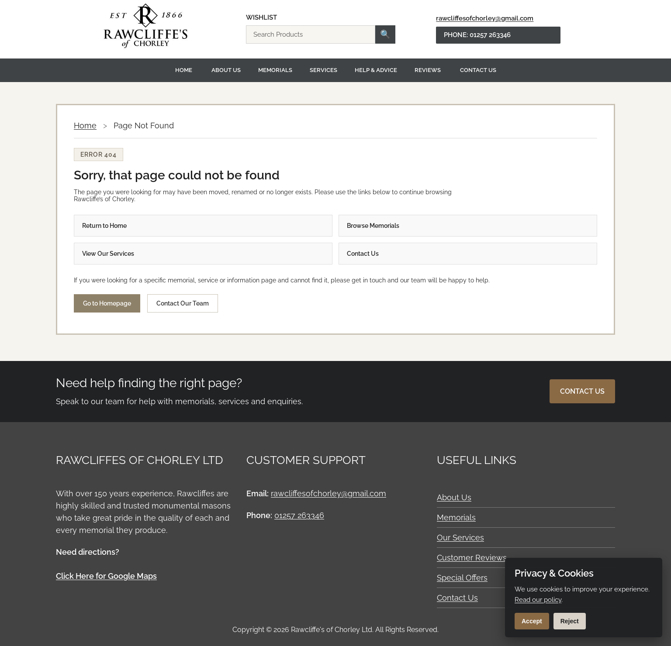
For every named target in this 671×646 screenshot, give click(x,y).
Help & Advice (376, 70)
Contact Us (478, 70)
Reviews (428, 70)
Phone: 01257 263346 (477, 35)
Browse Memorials (373, 225)
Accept (532, 621)
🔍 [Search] (385, 34)
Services (323, 70)
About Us (226, 70)
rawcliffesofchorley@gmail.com (484, 18)
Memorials (275, 70)
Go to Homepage (107, 303)
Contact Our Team (182, 303)
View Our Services (108, 253)
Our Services (460, 537)
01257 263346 (299, 515)
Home (183, 70)
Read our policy (538, 600)
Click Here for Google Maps (106, 576)
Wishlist (261, 17)
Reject (569, 621)
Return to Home (104, 225)
